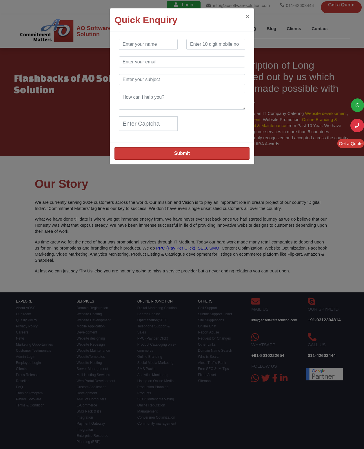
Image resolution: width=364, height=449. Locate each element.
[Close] (247, 16)
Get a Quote (351, 143)
